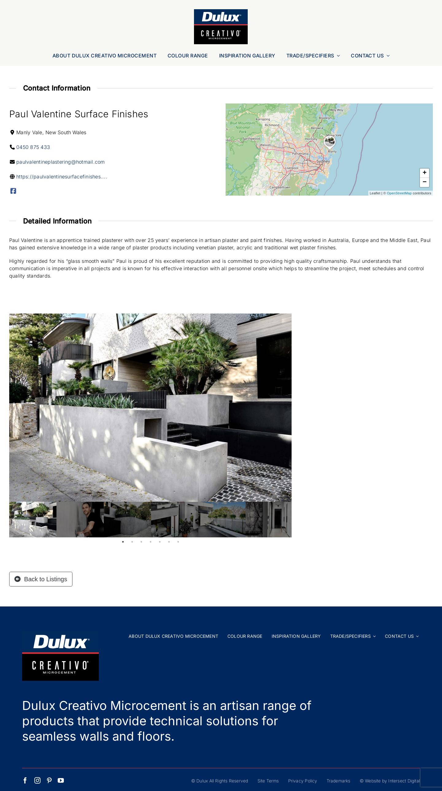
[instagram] (37, 780)
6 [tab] (169, 542)
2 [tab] (132, 542)
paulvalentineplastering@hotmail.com (60, 162)
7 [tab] (178, 542)
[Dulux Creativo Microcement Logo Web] (221, 12)
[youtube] (61, 780)
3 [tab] (141, 542)
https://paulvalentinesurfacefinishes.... (61, 176)
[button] (424, 173)
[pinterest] (49, 780)
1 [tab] (123, 542)
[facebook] (25, 780)
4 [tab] (150, 542)
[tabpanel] (32, 519)
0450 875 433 (33, 147)
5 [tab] (160, 542)
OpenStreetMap (399, 193)
